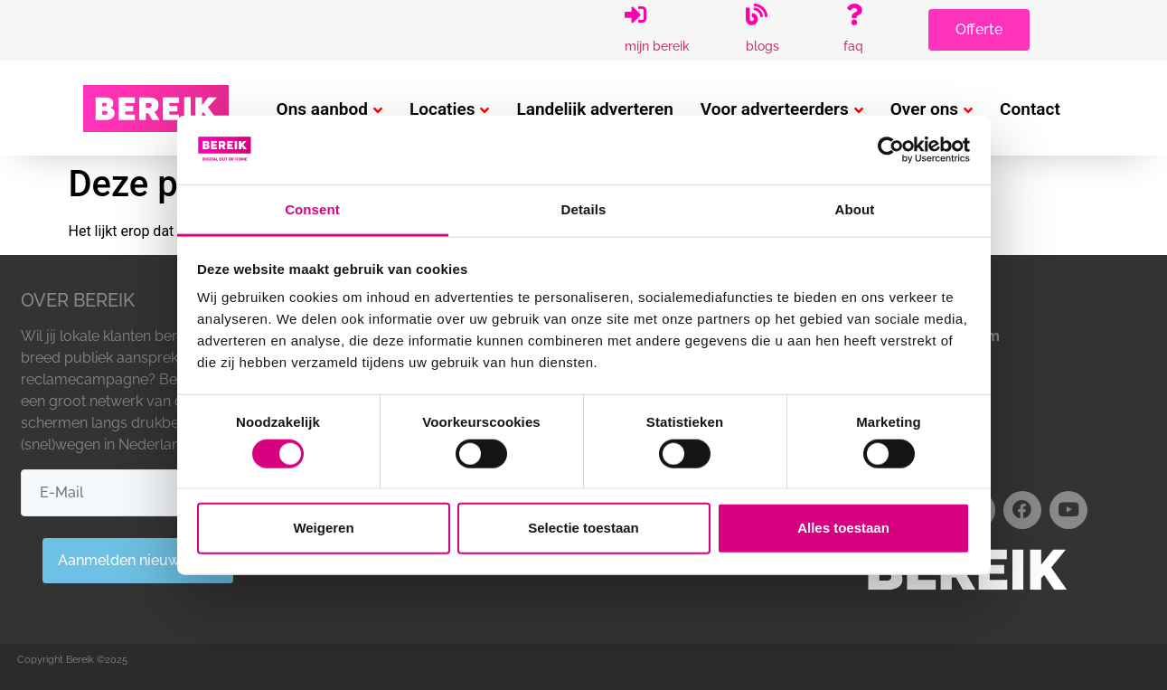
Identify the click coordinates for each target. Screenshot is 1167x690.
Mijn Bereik (657, 46)
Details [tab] (584, 209)
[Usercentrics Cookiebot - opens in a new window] (891, 150)
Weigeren (323, 527)
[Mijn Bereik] (635, 14)
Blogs (762, 46)
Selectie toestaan (583, 527)
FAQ (853, 46)
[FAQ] (854, 14)
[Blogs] (756, 14)
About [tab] (855, 209)
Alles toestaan (843, 527)
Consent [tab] (312, 209)
